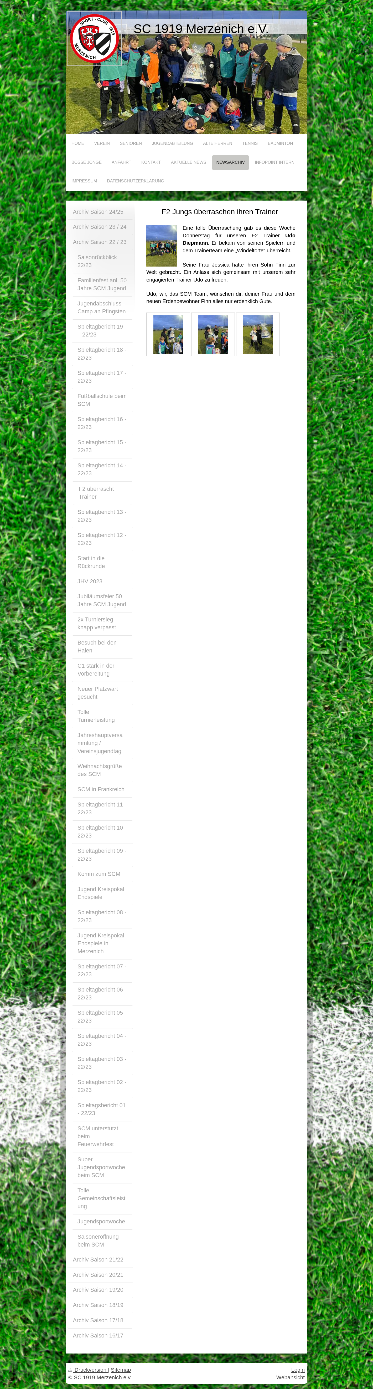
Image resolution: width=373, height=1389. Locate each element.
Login (298, 1370)
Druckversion (88, 1370)
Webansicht (290, 1377)
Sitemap (121, 1370)
